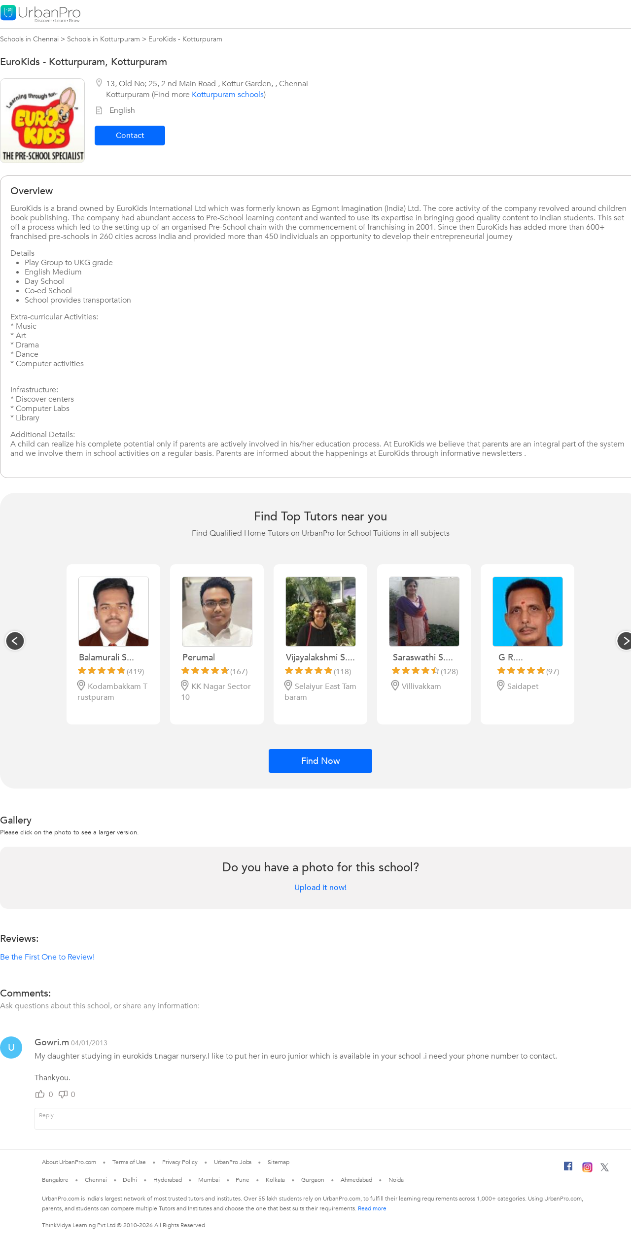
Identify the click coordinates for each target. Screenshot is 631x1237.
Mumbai (208, 1180)
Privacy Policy (180, 1162)
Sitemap (278, 1162)
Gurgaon (312, 1180)
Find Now (320, 761)
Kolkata (275, 1180)
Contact (130, 135)
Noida (396, 1180)
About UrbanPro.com (69, 1162)
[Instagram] (587, 1170)
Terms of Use (129, 1162)
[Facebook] (568, 1170)
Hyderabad (167, 1180)
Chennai (95, 1180)
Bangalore (55, 1180)
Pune (242, 1180)
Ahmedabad (356, 1180)
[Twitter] (604, 1169)
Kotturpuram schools (228, 94)
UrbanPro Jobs (233, 1162)
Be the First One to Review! (47, 957)
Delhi (130, 1180)
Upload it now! (320, 887)
